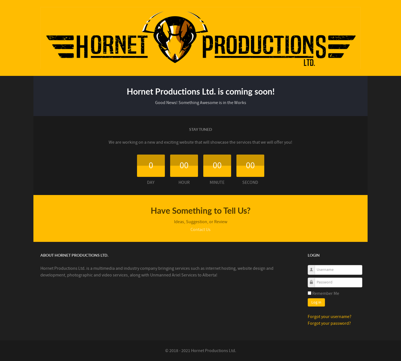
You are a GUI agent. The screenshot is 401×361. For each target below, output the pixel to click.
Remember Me (325, 293)
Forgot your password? (329, 323)
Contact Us (200, 229)
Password (313, 279)
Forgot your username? (329, 316)
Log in (316, 302)
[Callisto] (200, 37)
